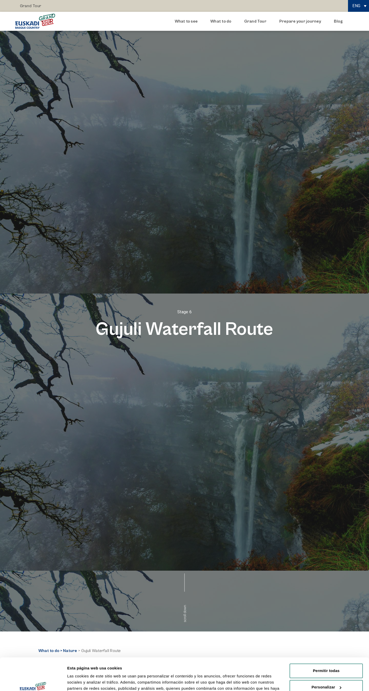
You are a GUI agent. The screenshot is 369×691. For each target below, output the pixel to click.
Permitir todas (326, 643)
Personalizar (326, 659)
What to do (222, 21)
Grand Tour (30, 6)
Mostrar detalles (82, 681)
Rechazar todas (326, 676)
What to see (187, 21)
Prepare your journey (301, 21)
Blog (338, 21)
